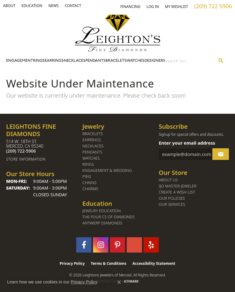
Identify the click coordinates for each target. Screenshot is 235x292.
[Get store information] (41, 159)
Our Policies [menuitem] (172, 198)
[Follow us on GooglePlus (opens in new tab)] (134, 245)
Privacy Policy (72, 263)
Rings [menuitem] (88, 164)
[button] (9, 5)
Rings (39, 61)
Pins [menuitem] (86, 177)
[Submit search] (221, 61)
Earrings (54, 61)
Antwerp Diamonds (102, 223)
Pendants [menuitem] (92, 152)
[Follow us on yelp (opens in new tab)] (151, 245)
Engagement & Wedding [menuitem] (107, 170)
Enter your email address (187, 143)
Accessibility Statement (153, 263)
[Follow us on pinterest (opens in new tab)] (117, 245)
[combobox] (189, 61)
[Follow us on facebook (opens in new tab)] (83, 245)
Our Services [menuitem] (172, 204)
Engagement (19, 61)
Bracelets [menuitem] (92, 134)
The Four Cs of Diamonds (108, 217)
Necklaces (74, 61)
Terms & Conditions (108, 263)
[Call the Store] (21, 151)
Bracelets (116, 61)
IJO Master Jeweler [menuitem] (177, 186)
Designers (154, 61)
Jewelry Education (101, 211)
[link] (31, 5)
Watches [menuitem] (91, 158)
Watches (135, 61)
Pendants (95, 61)
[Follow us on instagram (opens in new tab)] (100, 245)
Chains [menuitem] (89, 183)
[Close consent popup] (119, 282)
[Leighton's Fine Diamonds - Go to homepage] (117, 33)
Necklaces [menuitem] (92, 146)
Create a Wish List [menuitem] (177, 192)
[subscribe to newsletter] (220, 154)
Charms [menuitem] (90, 189)
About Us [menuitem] (168, 180)
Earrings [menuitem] (91, 140)
